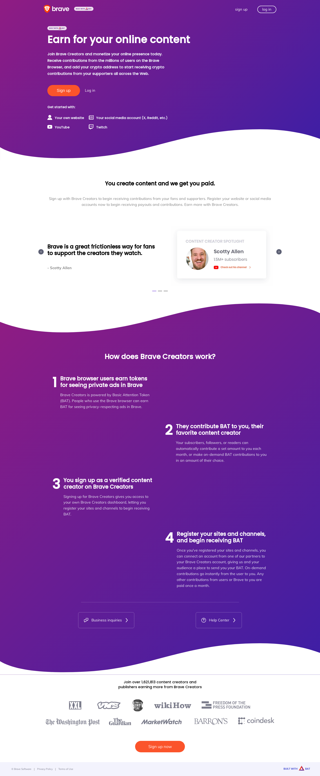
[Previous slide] (41, 251)
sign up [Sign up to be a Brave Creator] (241, 9)
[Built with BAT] (83, 9)
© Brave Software (21, 768)
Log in (90, 90)
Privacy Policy (45, 768)
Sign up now (160, 746)
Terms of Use (65, 768)
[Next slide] (279, 251)
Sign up (64, 90)
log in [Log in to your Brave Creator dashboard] (266, 9)
